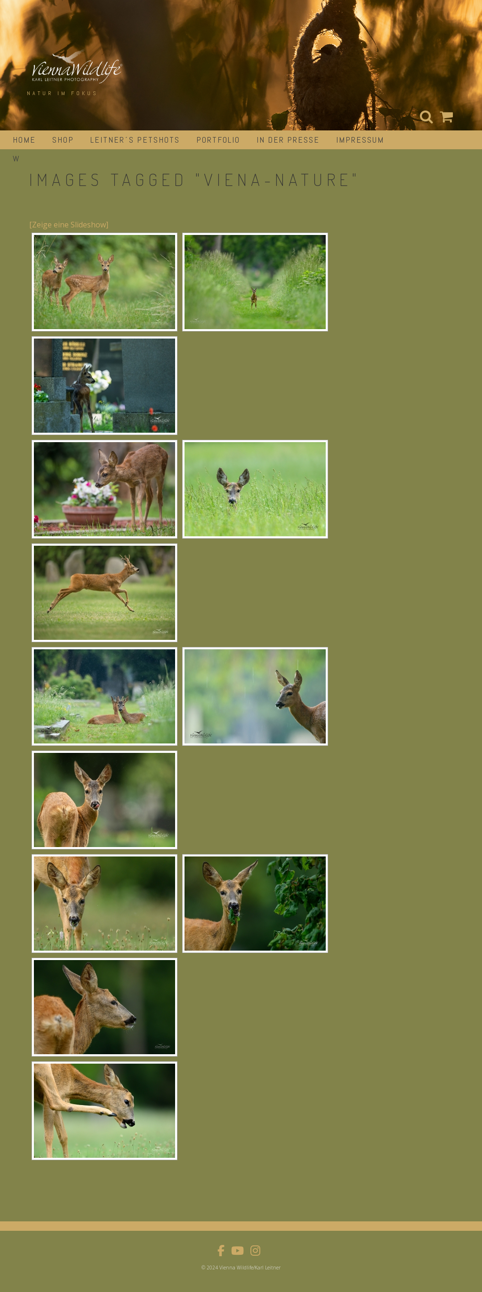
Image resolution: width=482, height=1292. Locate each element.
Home (24, 139)
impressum (360, 139)
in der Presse (288, 139)
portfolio (218, 139)
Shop (63, 139)
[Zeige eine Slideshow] (68, 224)
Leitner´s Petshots (135, 139)
